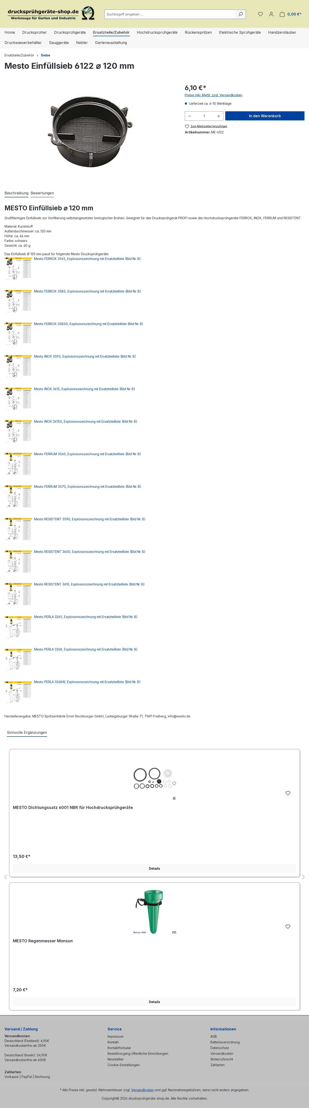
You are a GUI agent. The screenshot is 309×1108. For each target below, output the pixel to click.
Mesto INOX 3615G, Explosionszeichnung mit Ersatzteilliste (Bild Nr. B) (85, 421)
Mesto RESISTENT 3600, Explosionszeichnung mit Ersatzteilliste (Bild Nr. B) (90, 552)
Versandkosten (221, 1053)
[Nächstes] (303, 877)
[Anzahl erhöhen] (219, 116)
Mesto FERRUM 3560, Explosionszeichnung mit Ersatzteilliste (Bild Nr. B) (87, 454)
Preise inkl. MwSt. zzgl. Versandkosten (213, 95)
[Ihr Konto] (271, 14)
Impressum (116, 1036)
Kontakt (113, 1042)
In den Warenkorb (265, 116)
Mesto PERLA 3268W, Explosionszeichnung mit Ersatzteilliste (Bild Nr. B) (87, 682)
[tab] (16, 193)
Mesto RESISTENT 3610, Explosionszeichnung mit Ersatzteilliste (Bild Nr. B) (89, 584)
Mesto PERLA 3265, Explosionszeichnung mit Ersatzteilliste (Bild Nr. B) (86, 617)
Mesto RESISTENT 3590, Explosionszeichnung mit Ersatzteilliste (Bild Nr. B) (90, 519)
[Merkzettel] (260, 14)
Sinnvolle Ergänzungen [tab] (27, 732)
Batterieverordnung (225, 1042)
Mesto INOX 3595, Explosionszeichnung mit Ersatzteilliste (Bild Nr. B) (85, 356)
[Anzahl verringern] (189, 116)
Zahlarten (217, 1065)
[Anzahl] (204, 116)
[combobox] (169, 14)
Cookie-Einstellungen (124, 1065)
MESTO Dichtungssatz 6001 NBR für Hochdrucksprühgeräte (73, 807)
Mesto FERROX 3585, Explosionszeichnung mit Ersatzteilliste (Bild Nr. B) (87, 291)
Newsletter (116, 1059)
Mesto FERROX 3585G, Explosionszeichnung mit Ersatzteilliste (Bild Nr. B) (88, 324)
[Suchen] (240, 14)
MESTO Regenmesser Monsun (43, 940)
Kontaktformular (119, 1048)
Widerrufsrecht (221, 1059)
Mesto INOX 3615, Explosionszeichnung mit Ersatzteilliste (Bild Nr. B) (84, 389)
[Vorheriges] (5, 877)
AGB (213, 1036)
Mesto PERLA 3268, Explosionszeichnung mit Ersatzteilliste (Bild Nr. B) (86, 649)
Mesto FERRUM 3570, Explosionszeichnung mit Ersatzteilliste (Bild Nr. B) (87, 486)
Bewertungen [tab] (42, 193)
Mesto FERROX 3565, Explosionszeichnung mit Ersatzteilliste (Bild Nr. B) (87, 259)
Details (154, 868)
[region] (90, 132)
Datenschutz (219, 1048)
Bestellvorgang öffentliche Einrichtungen (138, 1053)
